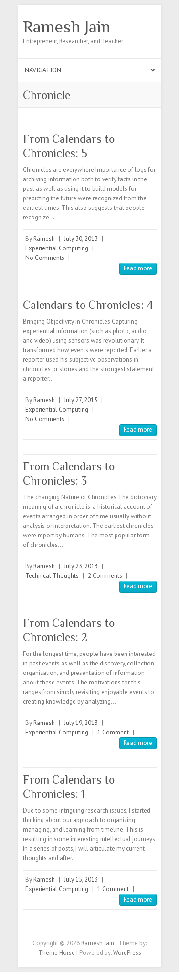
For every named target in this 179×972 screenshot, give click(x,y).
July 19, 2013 (81, 723)
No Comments (44, 258)
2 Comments (105, 576)
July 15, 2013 (81, 879)
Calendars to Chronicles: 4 (88, 304)
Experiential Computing (56, 248)
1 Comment (113, 732)
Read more (138, 268)
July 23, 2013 (81, 566)
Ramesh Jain (66, 26)
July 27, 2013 (80, 400)
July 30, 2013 (81, 239)
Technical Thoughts (52, 576)
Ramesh (44, 239)
